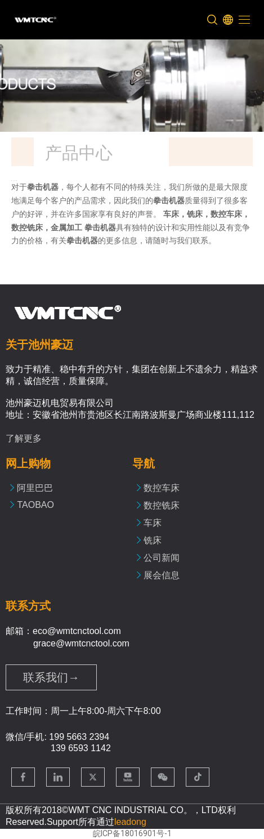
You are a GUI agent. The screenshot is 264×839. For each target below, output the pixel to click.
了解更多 (24, 438)
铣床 (153, 540)
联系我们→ (51, 677)
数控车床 (162, 488)
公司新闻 (162, 558)
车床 (153, 523)
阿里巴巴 (35, 488)
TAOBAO (35, 505)
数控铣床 (162, 505)
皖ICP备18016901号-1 (132, 833)
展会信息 (162, 575)
